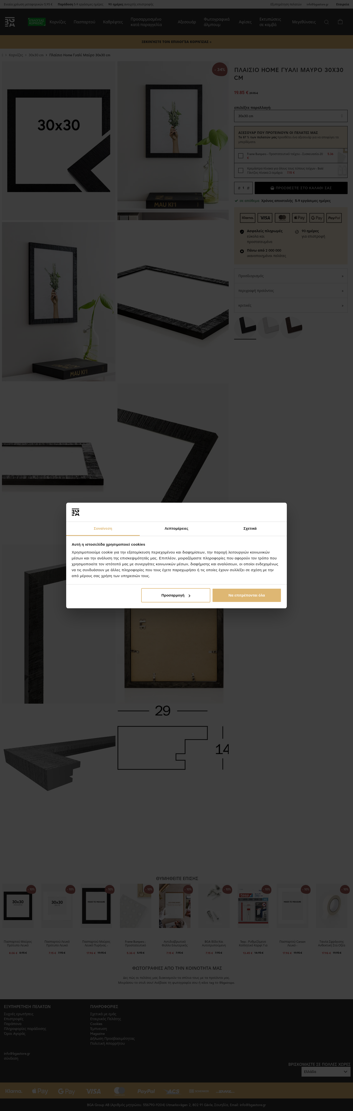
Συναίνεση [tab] (103, 528)
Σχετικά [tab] (249, 528)
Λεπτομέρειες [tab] (177, 528)
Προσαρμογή (176, 595)
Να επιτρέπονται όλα (246, 595)
